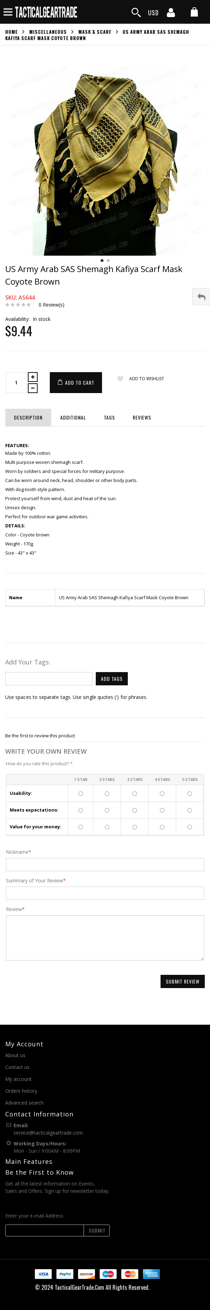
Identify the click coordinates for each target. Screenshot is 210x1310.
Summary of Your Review (34, 880)
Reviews (142, 417)
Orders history (21, 1090)
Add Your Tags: (27, 662)
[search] (136, 12)
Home (11, 31)
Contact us (17, 1067)
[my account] (171, 15)
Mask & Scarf (94, 31)
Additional (73, 417)
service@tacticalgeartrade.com (48, 1132)
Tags (109, 417)
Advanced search (24, 1102)
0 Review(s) (51, 304)
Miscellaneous (48, 31)
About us (15, 1055)
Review (14, 909)
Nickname (17, 852)
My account (18, 1079)
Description (28, 417)
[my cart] (194, 13)
